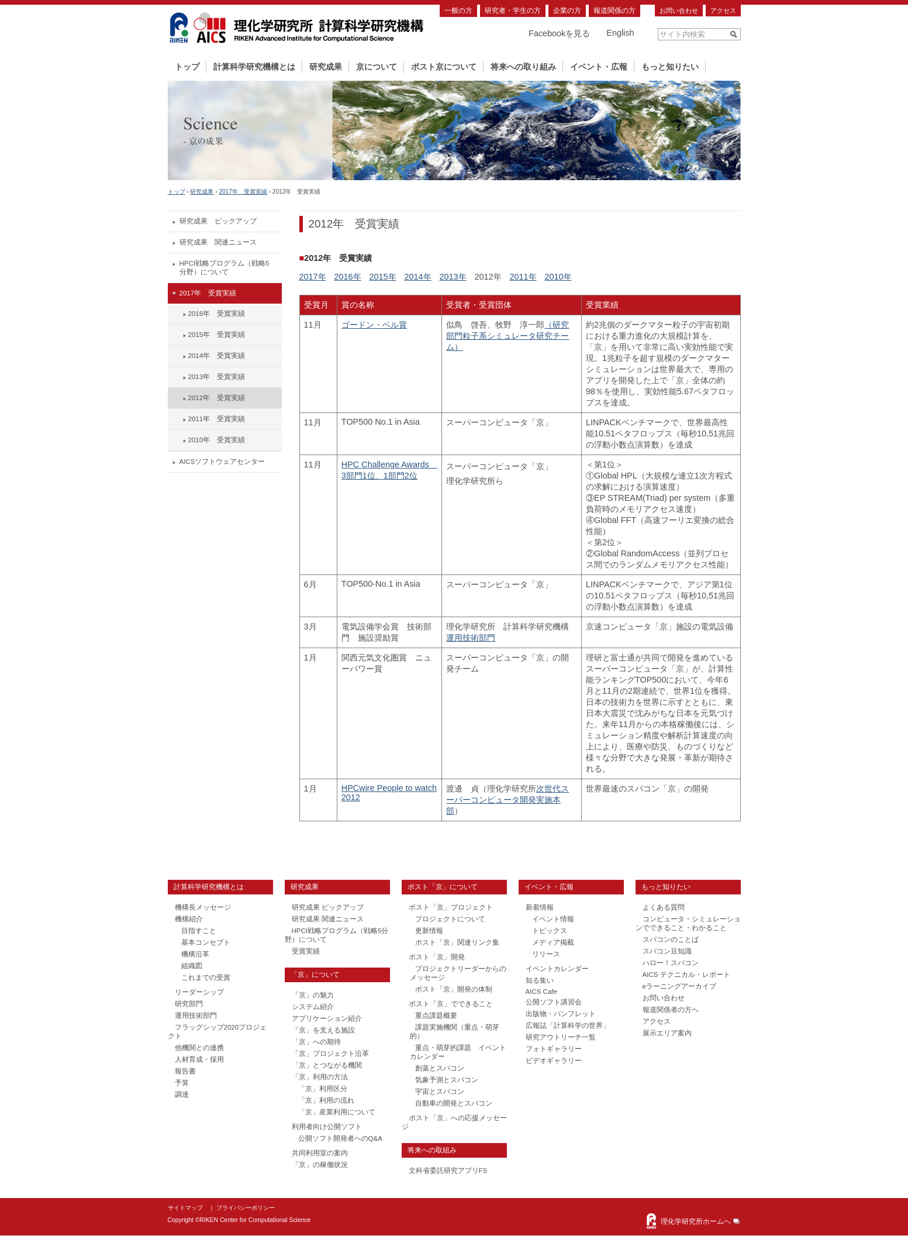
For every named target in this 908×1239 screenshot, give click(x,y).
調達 (182, 1094)
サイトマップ (185, 1207)
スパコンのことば (671, 939)
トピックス (549, 930)
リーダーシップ (199, 992)
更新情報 (429, 930)
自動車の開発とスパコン (453, 1103)
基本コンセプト (205, 942)
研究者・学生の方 (513, 10)
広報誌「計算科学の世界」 (568, 1025)
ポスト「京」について (443, 886)
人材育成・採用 (199, 1059)
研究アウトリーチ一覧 (561, 1037)
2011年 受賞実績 (217, 418)
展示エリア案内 (667, 1033)
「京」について (315, 974)
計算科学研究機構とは (254, 66)
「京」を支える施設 (323, 1030)
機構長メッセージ (203, 907)
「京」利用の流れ (326, 1100)
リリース (546, 954)
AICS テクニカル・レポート (686, 974)
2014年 (418, 276)
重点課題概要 (436, 1015)
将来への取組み (432, 1150)
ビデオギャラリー (554, 1060)
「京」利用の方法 (320, 1076)
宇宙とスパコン (439, 1091)
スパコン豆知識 (667, 951)
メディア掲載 (553, 942)
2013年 (453, 276)
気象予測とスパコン (446, 1079)
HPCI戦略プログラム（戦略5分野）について (224, 268)
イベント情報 (553, 919)
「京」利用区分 (322, 1088)
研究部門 (189, 1003)
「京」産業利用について (336, 1112)
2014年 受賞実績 (217, 355)
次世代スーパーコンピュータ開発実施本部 (507, 799)
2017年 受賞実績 (243, 191)
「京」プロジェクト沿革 (330, 1053)
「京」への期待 (316, 1041)
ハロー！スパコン (671, 962)
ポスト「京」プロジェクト (451, 907)
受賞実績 (306, 951)
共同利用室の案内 (320, 1153)
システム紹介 (313, 1006)
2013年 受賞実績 (217, 376)
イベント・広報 (598, 66)
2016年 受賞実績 (217, 313)
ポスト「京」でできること (451, 1003)
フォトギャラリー (554, 1048)
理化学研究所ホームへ (696, 1221)
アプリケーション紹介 (327, 1018)
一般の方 (458, 10)
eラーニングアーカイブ (679, 986)
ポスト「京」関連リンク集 (457, 942)
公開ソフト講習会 (554, 1002)
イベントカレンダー (557, 968)
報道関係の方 (614, 10)
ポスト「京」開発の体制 (453, 989)
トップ (187, 66)
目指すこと (198, 930)
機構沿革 (195, 954)
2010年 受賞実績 (217, 439)
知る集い (540, 980)
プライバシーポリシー (245, 1207)
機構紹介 (189, 919)
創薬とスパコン (439, 1068)
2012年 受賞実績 (217, 397)
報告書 (185, 1071)
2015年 (383, 276)
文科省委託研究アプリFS (448, 1170)
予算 (182, 1082)
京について (376, 66)
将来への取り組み (523, 66)
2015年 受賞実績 (217, 334)
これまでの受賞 (205, 977)
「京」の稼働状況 (320, 1164)
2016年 (347, 276)
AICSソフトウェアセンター (222, 461)
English (620, 32)
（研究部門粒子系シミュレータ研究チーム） (507, 336)
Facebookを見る (559, 33)
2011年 (523, 276)
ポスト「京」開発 (437, 957)
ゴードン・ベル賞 (374, 324)
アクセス (723, 10)
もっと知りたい (670, 66)
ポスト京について (444, 66)
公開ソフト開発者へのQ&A (340, 1138)
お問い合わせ (679, 10)
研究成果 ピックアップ (218, 221)
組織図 (191, 965)
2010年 (558, 276)
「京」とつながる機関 (327, 1065)
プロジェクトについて (450, 919)
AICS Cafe (541, 991)
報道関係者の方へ (671, 1009)
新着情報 (540, 907)
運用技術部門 (470, 637)
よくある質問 (664, 907)
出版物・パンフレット (561, 1013)
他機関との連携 (199, 1047)
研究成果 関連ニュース (218, 242)
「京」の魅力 (313, 995)
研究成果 (325, 66)
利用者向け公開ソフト (327, 1126)
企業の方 (567, 10)
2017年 (312, 276)
